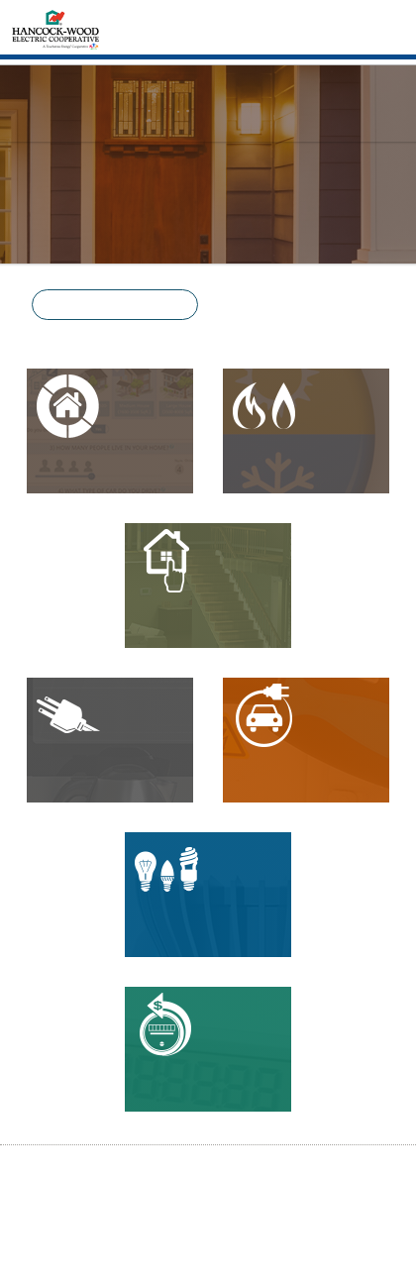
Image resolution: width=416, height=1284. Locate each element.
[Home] (55, 28)
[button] (115, 304)
